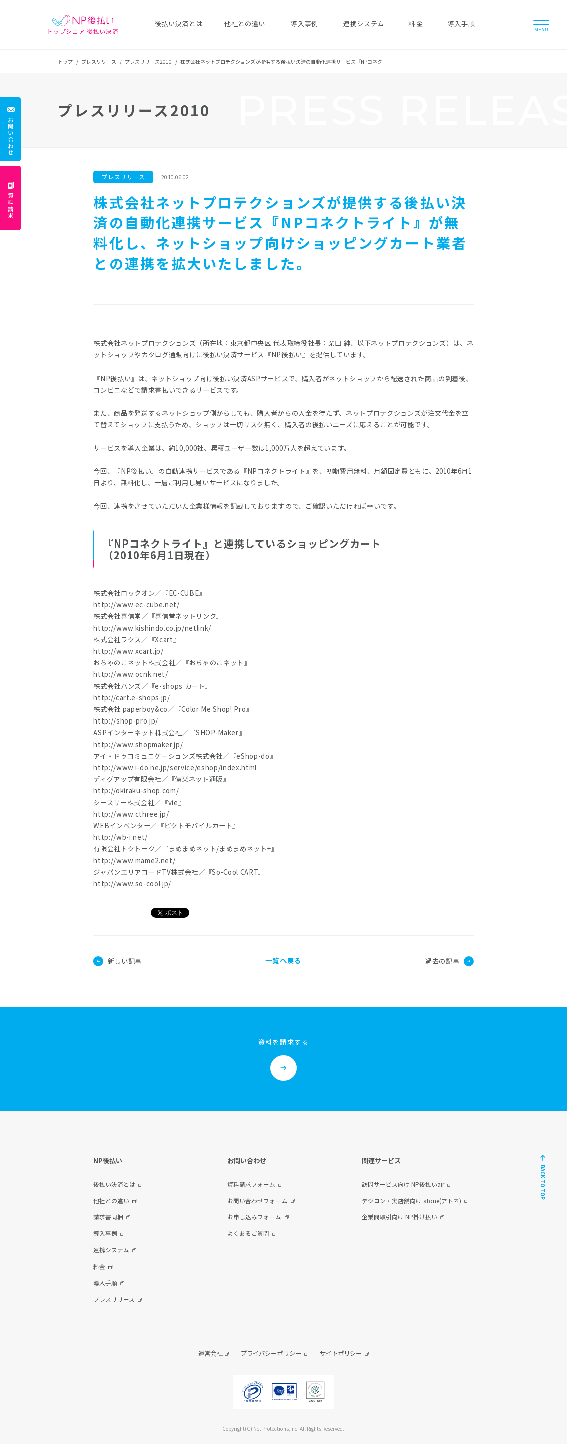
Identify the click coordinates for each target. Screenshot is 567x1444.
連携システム (111, 1250)
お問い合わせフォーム (257, 1201)
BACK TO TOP (543, 1182)
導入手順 (105, 1283)
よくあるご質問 (248, 1233)
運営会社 (210, 1353)
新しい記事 (117, 961)
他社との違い (111, 1201)
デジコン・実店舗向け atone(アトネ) (411, 1201)
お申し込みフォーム (254, 1217)
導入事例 (105, 1233)
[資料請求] (10, 198)
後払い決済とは (114, 1184)
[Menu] (541, 24)
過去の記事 (449, 961)
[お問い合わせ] (10, 129)
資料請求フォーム (251, 1184)
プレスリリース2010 (148, 61)
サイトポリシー (341, 1353)
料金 (99, 1266)
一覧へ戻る (283, 960)
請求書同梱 (108, 1217)
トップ (65, 61)
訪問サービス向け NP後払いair (403, 1184)
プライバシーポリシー (271, 1353)
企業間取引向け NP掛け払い (399, 1217)
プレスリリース (98, 61)
